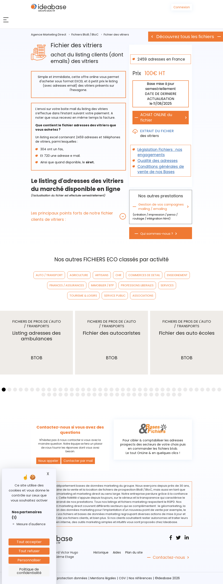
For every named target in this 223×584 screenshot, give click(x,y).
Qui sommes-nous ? (156, 233)
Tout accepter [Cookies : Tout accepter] (29, 541)
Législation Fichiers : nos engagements (159, 152)
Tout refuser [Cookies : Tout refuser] (29, 551)
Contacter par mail (78, 461)
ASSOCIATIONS (142, 296)
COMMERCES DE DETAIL (144, 275)
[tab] (78, 216)
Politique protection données (65, 578)
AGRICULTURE (79, 275)
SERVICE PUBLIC (114, 296)
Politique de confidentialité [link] (29, 571)
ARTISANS (101, 275)
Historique (100, 552)
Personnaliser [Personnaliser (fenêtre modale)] (29, 560)
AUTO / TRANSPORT (49, 275)
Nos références (140, 578)
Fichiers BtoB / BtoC (84, 34)
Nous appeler (48, 461)
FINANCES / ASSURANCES (67, 285)
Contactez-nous (169, 557)
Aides (117, 552)
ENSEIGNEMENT (177, 275)
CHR (118, 275)
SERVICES (167, 285)
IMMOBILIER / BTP (102, 285)
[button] (78, 216)
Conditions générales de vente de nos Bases (160, 169)
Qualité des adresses (157, 160)
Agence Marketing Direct (48, 34)
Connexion (181, 7)
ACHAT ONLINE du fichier (156, 117)
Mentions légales (103, 578)
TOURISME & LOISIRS (83, 296)
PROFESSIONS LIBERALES (137, 285)
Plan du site (134, 552)
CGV (122, 578)
